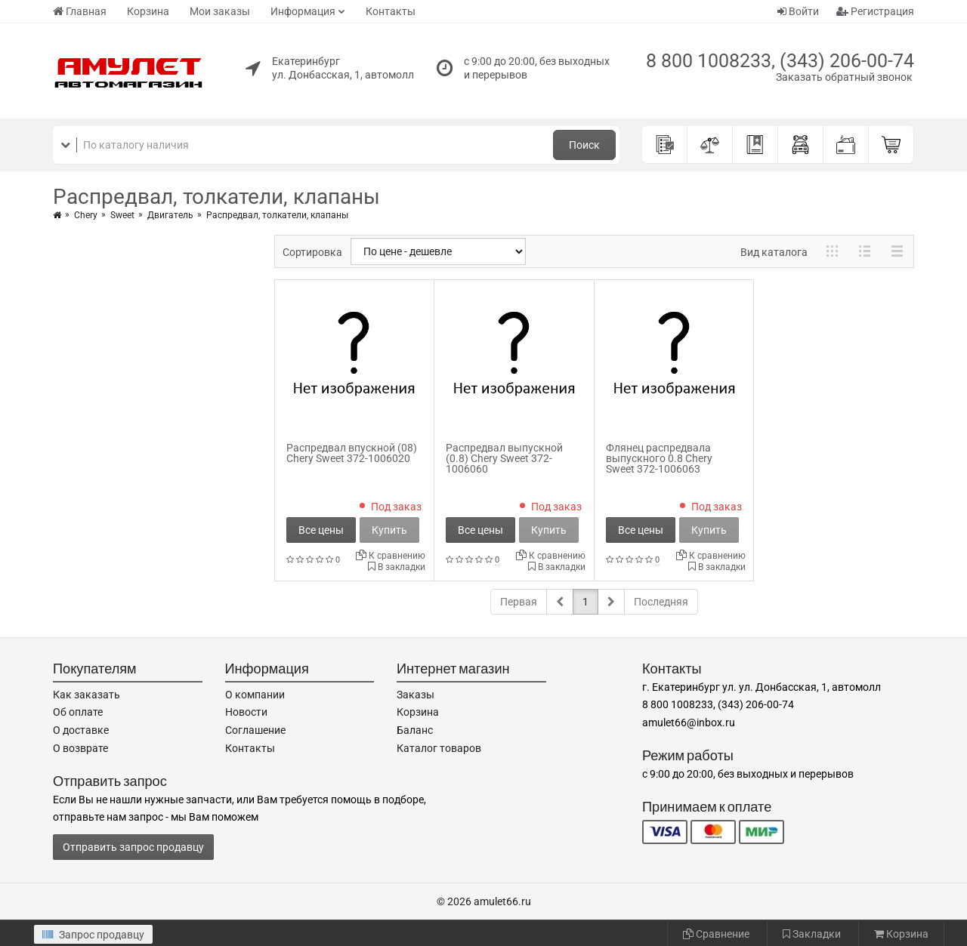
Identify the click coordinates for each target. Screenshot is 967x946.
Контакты (391, 11)
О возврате (80, 748)
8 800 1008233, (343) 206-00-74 (780, 61)
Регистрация (875, 11)
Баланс (415, 730)
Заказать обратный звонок (844, 77)
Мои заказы (220, 11)
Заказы (415, 695)
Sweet (122, 215)
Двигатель (170, 215)
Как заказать (86, 695)
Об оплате (78, 712)
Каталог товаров (439, 748)
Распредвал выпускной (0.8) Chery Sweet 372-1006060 (504, 458)
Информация (302, 11)
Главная (80, 11)
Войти (798, 11)
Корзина (148, 11)
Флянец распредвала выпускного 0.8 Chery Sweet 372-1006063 (659, 458)
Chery (85, 215)
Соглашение (255, 730)
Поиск (584, 145)
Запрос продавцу (93, 935)
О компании (255, 695)
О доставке (81, 730)
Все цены (321, 530)
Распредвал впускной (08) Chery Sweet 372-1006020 (351, 453)
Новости (246, 712)
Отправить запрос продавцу (133, 847)
